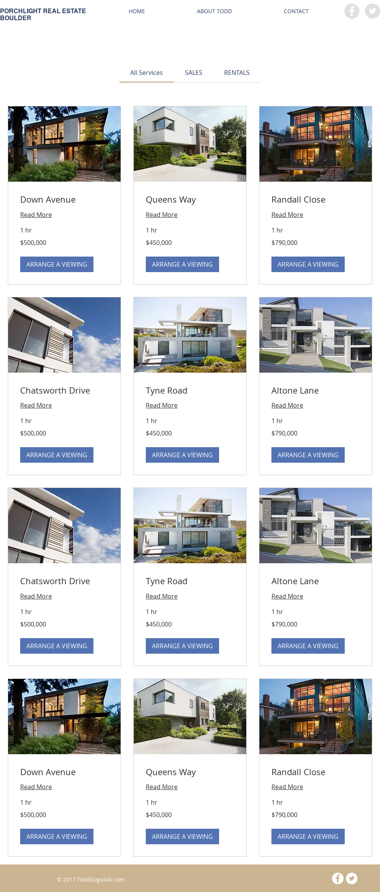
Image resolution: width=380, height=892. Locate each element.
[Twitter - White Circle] (352, 878)
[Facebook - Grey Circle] (351, 11)
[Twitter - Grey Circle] (372, 11)
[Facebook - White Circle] (338, 878)
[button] (56, 264)
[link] (146, 72)
